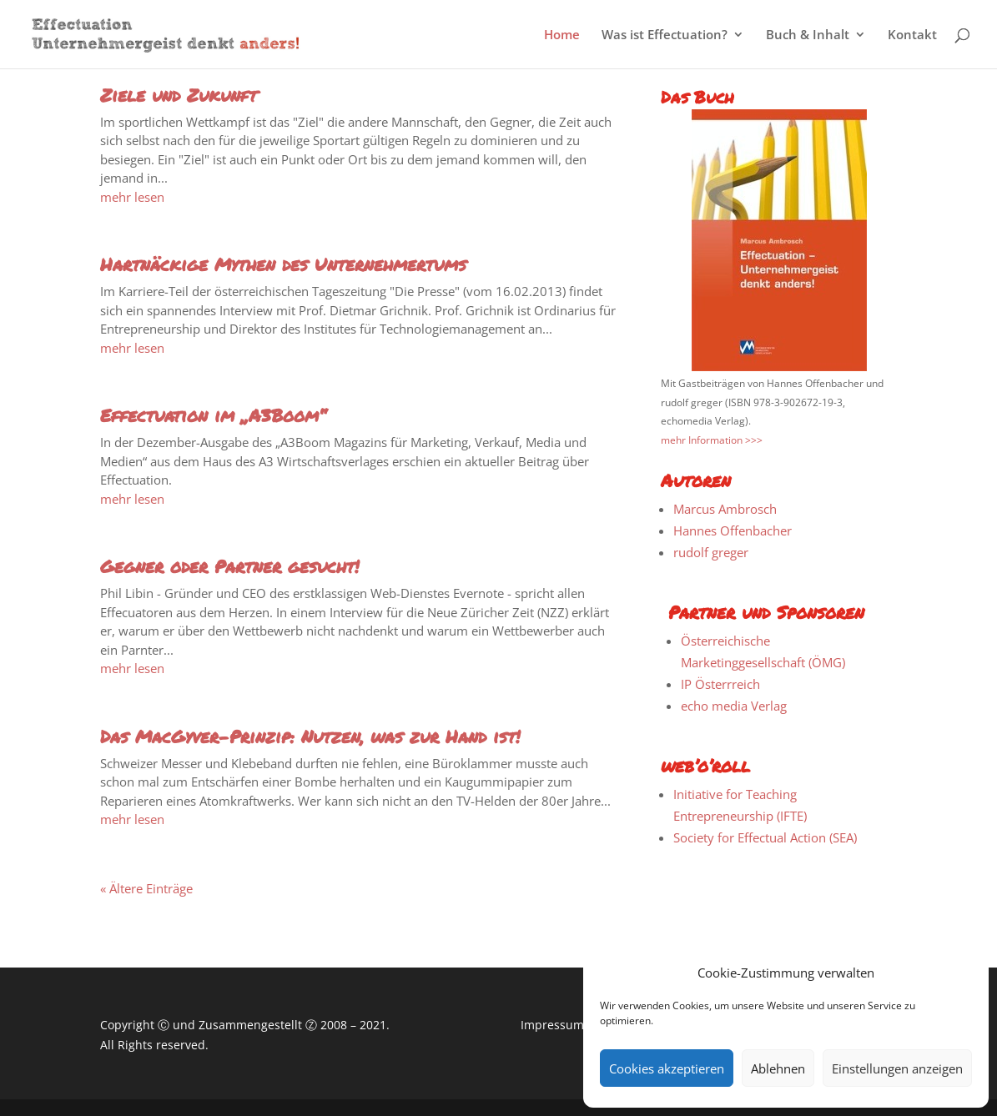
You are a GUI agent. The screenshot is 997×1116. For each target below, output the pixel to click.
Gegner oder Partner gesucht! (229, 566)
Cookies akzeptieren (666, 1068)
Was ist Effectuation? (665, 35)
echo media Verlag (734, 705)
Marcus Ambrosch (725, 508)
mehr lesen (132, 197)
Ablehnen (778, 1068)
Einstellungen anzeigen (897, 1068)
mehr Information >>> (712, 440)
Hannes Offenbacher (732, 530)
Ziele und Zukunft (178, 95)
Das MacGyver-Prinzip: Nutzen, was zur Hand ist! (310, 736)
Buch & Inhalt (807, 35)
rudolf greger (710, 552)
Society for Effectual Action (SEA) (765, 837)
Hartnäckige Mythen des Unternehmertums (283, 264)
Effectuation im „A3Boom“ (213, 415)
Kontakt (912, 35)
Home (562, 35)
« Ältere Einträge (146, 888)
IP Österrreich (720, 684)
